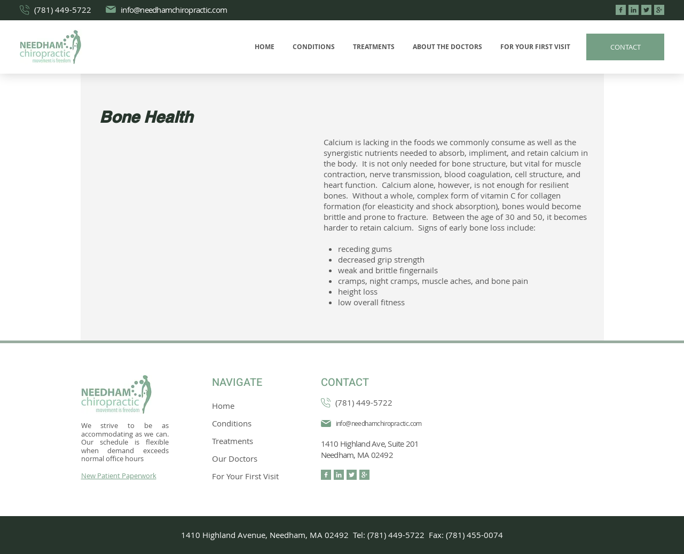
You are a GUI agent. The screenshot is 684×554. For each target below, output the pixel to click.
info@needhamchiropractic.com (174, 9)
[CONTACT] (625, 47)
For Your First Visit (245, 476)
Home (223, 405)
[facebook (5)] (621, 10)
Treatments (232, 441)
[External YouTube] (205, 202)
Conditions (231, 423)
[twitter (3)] (646, 10)
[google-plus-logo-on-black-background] (659, 10)
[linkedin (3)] (633, 10)
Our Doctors (234, 458)
